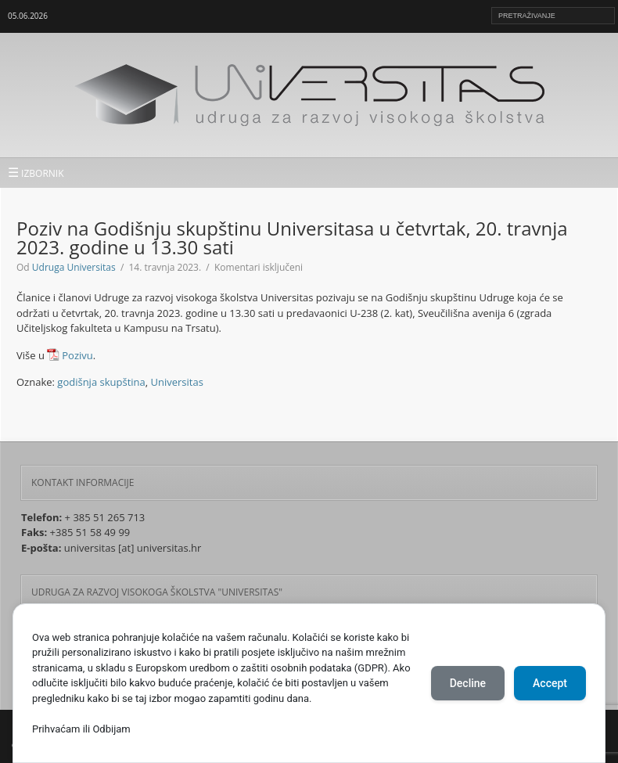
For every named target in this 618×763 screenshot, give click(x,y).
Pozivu (77, 355)
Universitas (177, 382)
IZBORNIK (36, 172)
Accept (550, 683)
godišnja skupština (101, 382)
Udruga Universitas (74, 267)
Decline (468, 683)
